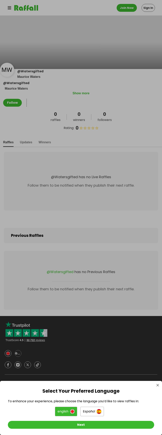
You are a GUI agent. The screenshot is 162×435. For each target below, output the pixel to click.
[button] (66, 411)
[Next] (81, 425)
